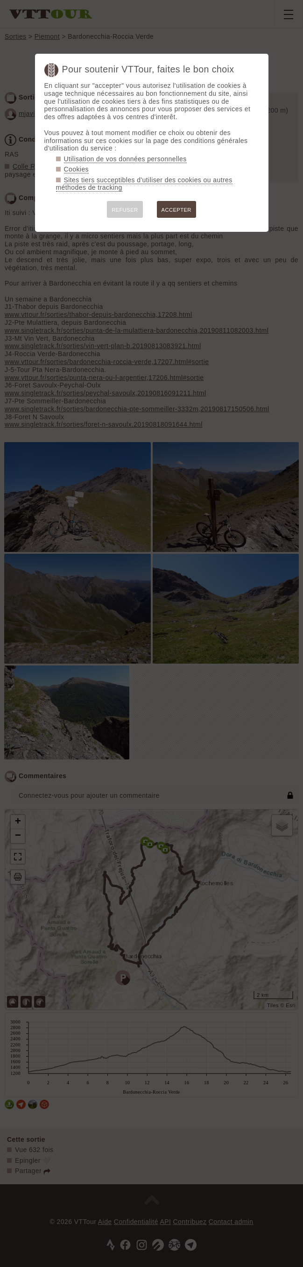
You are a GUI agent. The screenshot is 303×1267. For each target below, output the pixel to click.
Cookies (76, 169)
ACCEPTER (176, 210)
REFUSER (125, 210)
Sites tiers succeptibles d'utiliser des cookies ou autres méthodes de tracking (144, 184)
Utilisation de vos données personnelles (125, 159)
